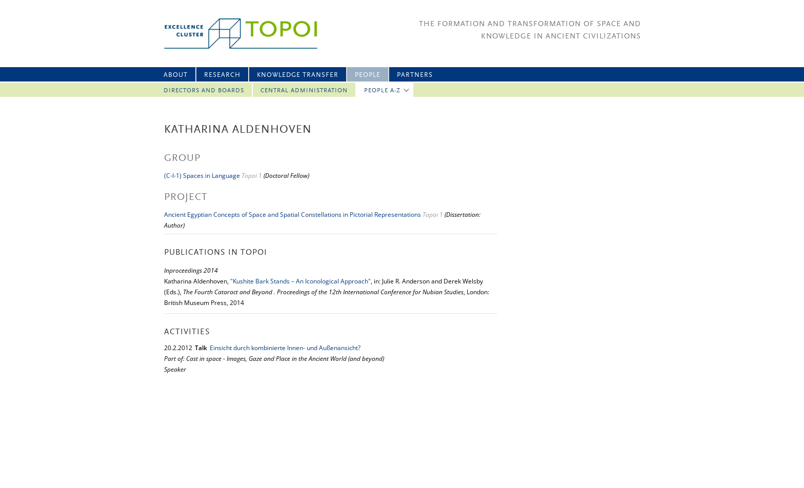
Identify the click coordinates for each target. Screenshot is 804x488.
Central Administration (304, 91)
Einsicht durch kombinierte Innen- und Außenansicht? (285, 347)
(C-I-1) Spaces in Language (202, 175)
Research (222, 75)
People (367, 75)
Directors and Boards (204, 91)
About (176, 75)
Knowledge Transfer (297, 75)
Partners (415, 75)
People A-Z (382, 91)
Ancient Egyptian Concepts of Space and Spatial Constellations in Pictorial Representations (292, 214)
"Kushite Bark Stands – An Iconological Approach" (300, 281)
